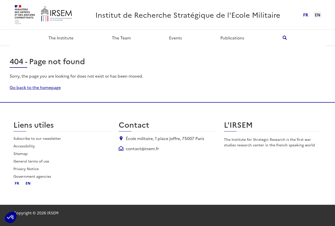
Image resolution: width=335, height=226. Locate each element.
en (28, 183)
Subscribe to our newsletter (37, 138)
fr (305, 14)
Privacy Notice (26, 168)
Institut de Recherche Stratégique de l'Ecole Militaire (187, 14)
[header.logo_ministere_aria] (25, 15)
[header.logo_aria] (56, 15)
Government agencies (32, 176)
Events (175, 37)
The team (121, 37)
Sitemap (20, 153)
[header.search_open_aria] (284, 37)
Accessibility (24, 145)
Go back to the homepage (35, 87)
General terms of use (31, 161)
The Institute (60, 37)
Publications (232, 37)
